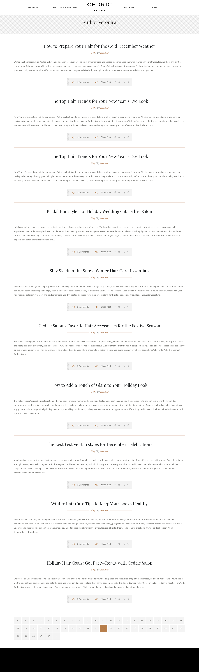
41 (165, 628)
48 (49, 636)
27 (57, 628)
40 (158, 628)
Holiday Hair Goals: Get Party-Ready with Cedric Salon (100, 563)
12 (111, 620)
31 (88, 628)
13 (119, 620)
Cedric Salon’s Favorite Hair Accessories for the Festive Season (99, 325)
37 (134, 628)
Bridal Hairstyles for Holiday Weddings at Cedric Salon (99, 211)
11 (103, 620)
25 (41, 628)
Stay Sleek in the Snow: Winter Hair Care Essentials (99, 270)
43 (181, 628)
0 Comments (83, 82)
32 (96, 628)
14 (126, 620)
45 (26, 636)
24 (33, 628)
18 (157, 620)
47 (41, 636)
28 (64, 628)
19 (165, 620)
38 (142, 628)
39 (150, 628)
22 (18, 628)
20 (173, 620)
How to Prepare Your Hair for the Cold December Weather (99, 46)
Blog (93, 52)
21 (181, 620)
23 (26, 628)
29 (72, 628)
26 (49, 628)
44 (18, 636)
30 (80, 628)
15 (134, 620)
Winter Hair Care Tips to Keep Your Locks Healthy (99, 503)
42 (173, 628)
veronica (104, 52)
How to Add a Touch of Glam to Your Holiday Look (99, 385)
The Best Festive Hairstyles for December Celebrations (99, 444)
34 (111, 628)
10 (95, 620)
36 (127, 628)
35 (119, 628)
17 (150, 620)
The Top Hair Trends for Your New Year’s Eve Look (99, 101)
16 (142, 620)
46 (33, 636)
